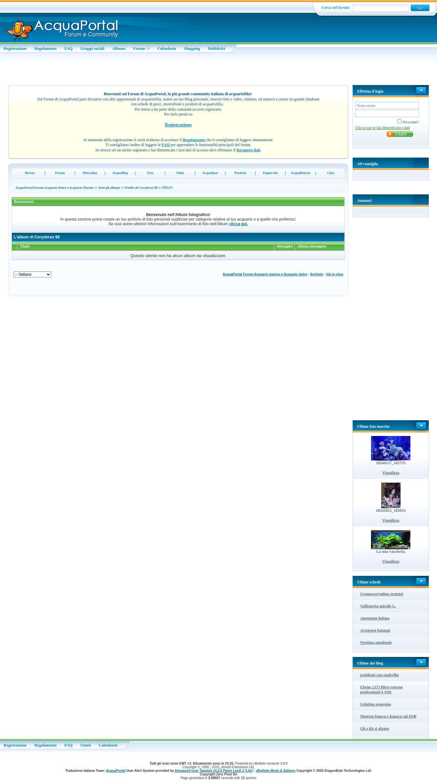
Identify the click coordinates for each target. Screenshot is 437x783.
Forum (141, 48)
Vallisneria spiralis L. (378, 606)
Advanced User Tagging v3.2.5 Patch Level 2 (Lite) (214, 770)
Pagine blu (270, 173)
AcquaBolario (300, 173)
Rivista (30, 173)
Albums (118, 48)
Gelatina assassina (375, 704)
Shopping (192, 48)
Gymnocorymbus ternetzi (381, 594)
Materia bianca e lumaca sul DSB (388, 716)
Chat (330, 173)
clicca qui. (238, 224)
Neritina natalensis (376, 642)
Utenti (85, 745)
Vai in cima (334, 274)
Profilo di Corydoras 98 (141, 187)
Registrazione (15, 48)
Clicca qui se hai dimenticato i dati (382, 127)
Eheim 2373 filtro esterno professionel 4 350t (381, 689)
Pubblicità (216, 48)
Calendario (166, 48)
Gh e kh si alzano (374, 728)
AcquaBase (210, 173)
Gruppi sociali (92, 48)
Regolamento (45, 48)
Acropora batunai (375, 630)
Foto (150, 173)
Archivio (316, 274)
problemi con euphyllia (379, 675)
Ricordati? (408, 122)
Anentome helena (374, 618)
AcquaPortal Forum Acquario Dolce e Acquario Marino (54, 187)
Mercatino (90, 173)
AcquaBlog (120, 173)
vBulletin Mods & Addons (275, 770)
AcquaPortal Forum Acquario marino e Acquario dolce (265, 274)
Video (180, 173)
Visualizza (390, 472)
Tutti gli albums (109, 187)
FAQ (68, 48)
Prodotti (240, 173)
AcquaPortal (115, 770)
